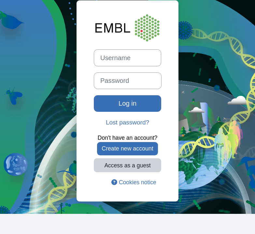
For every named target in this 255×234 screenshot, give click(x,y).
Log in (127, 103)
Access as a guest (127, 165)
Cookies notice (133, 182)
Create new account (127, 148)
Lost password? (127, 122)
